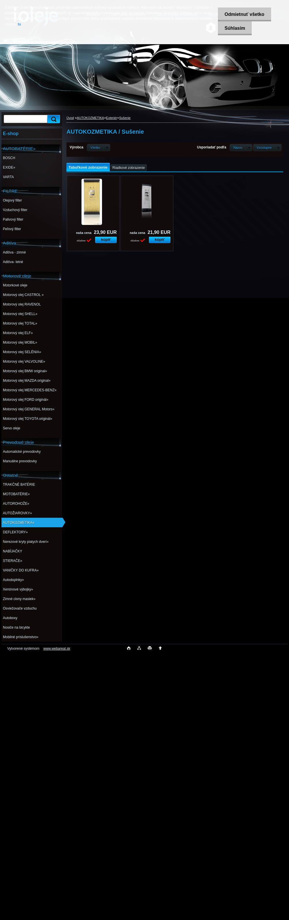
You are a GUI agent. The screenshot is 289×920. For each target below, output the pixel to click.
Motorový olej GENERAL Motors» (28, 409)
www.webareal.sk (56, 649)
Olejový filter (12, 200)
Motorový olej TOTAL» (20, 323)
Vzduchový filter (15, 210)
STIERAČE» (12, 561)
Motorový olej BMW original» (25, 371)
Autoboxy (10, 618)
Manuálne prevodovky (20, 461)
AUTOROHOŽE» (16, 504)
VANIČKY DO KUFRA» (21, 570)
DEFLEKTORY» (15, 532)
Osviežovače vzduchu (20, 608)
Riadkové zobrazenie (128, 168)
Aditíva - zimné (14, 252)
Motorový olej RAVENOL (22, 304)
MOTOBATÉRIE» (16, 494)
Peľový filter (12, 229)
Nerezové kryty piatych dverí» (26, 542)
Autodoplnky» (13, 580)
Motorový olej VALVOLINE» (24, 362)
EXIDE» (9, 167)
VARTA (8, 177)
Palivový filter (13, 219)
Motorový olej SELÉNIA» (22, 352)
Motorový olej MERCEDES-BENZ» (29, 390)
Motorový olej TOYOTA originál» (27, 419)
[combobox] (241, 147)
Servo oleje (11, 428)
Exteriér (111, 118)
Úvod (70, 118)
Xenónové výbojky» (18, 589)
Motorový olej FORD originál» (25, 400)
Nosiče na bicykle (16, 627)
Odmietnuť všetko (243, 14)
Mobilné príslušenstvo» (20, 637)
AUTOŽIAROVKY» (17, 513)
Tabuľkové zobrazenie (88, 167)
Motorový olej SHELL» (20, 314)
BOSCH (9, 158)
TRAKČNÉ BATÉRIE (19, 485)
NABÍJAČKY (12, 551)
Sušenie (125, 118)
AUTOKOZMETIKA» (18, 523)
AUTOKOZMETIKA (90, 118)
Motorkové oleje (15, 285)
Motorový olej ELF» (18, 333)
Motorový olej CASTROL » (23, 295)
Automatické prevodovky (22, 452)
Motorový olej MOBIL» (20, 342)
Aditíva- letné (13, 262)
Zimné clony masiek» (19, 599)
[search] (53, 119)
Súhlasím (234, 28)
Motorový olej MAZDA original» (27, 381)
